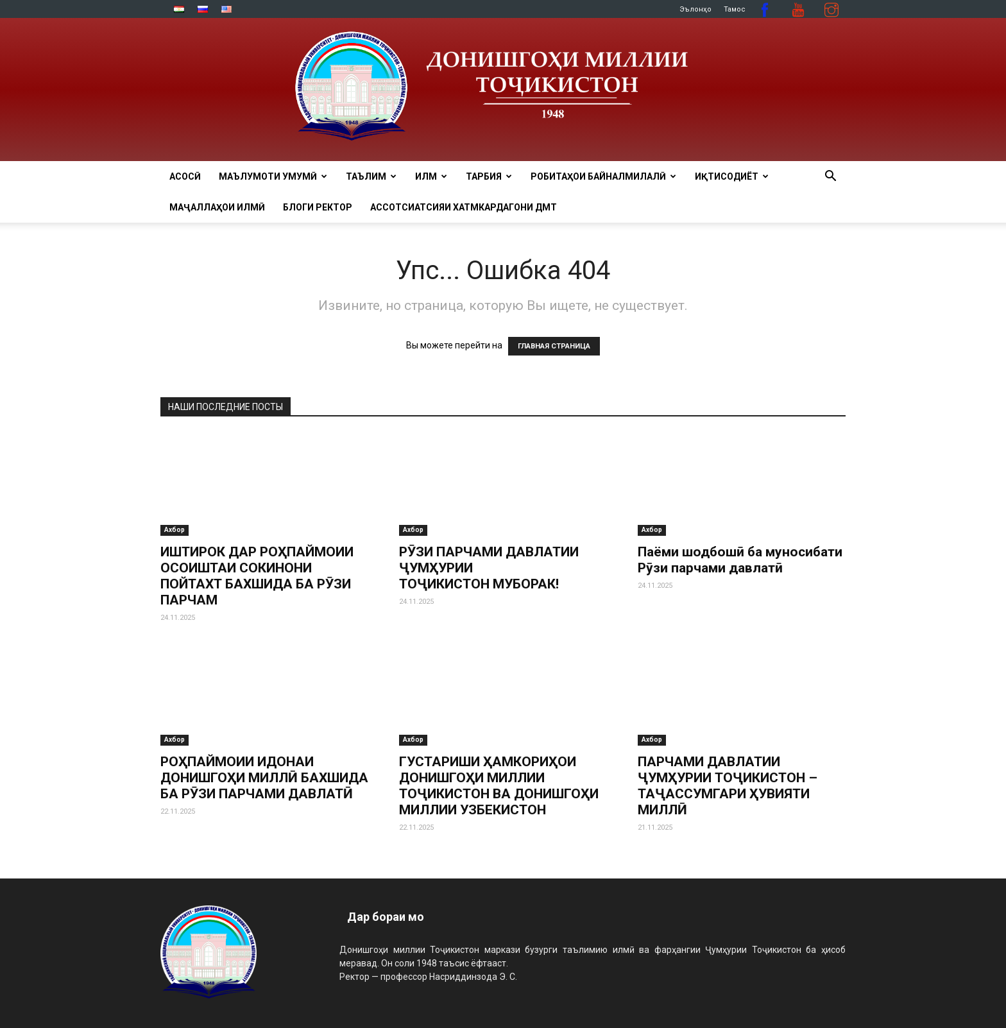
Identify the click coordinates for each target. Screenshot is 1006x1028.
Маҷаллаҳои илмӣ (217, 207)
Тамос (735, 9)
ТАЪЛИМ (371, 176)
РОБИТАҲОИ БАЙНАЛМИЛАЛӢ (603, 176)
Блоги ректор (317, 207)
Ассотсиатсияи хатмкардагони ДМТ (463, 207)
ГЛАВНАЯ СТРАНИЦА (554, 346)
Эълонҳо (695, 9)
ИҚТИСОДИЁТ (732, 176)
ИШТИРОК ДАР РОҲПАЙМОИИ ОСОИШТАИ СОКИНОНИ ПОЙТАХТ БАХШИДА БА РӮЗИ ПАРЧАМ (257, 576)
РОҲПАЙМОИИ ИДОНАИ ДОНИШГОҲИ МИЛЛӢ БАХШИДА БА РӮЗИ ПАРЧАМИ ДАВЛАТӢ (264, 777)
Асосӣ (185, 176)
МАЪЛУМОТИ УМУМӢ (273, 176)
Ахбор (174, 529)
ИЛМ (431, 176)
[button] (830, 177)
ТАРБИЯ (489, 176)
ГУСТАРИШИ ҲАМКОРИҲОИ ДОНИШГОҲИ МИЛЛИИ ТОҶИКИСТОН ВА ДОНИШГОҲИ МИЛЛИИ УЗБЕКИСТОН (499, 786)
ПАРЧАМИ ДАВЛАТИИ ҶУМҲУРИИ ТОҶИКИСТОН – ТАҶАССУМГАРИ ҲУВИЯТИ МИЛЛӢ (727, 786)
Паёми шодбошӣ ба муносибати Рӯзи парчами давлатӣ (740, 560)
